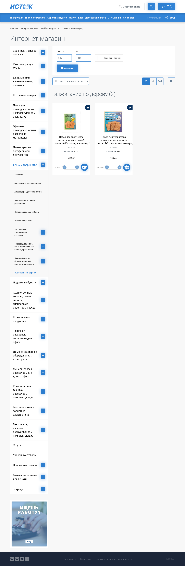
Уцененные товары (24, 455)
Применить (67, 68)
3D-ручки (18, 174)
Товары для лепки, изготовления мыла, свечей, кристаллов (24, 246)
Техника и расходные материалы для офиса (22, 336)
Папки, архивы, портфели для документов (22, 150)
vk (12, 559)
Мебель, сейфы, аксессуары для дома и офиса (23, 372)
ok (22, 559)
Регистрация (154, 17)
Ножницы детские (23, 220)
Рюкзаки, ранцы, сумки (23, 66)
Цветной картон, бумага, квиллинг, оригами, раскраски (24, 261)
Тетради (18, 489)
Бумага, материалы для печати (25, 477)
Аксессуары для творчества (28, 191)
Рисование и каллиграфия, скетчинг (21, 232)
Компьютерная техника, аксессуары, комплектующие (23, 391)
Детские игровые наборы (26, 212)
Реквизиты (70, 559)
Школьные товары (24, 95)
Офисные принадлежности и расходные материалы (24, 132)
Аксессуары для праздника (27, 183)
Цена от (60, 51)
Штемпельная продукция (21, 319)
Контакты (128, 17)
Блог (80, 17)
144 (160, 81)
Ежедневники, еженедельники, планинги (23, 81)
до (77, 51)
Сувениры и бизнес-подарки (25, 52)
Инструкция (16, 17)
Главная (14, 28)
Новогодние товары (25, 465)
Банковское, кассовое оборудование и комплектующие (23, 430)
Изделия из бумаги (24, 282)
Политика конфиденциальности (113, 559)
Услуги (72, 17)
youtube (27, 559)
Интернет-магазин (35, 17)
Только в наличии (112, 58)
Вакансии (85, 559)
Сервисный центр (57, 17)
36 (146, 81)
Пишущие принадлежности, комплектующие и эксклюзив (24, 111)
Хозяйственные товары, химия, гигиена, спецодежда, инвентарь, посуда (24, 300)
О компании (114, 17)
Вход (172, 17)
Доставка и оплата (95, 17)
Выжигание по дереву (25, 272)
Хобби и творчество (50, 28)
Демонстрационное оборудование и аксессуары (25, 355)
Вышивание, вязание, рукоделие (24, 202)
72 (153, 81)
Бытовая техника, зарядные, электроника (24, 410)
